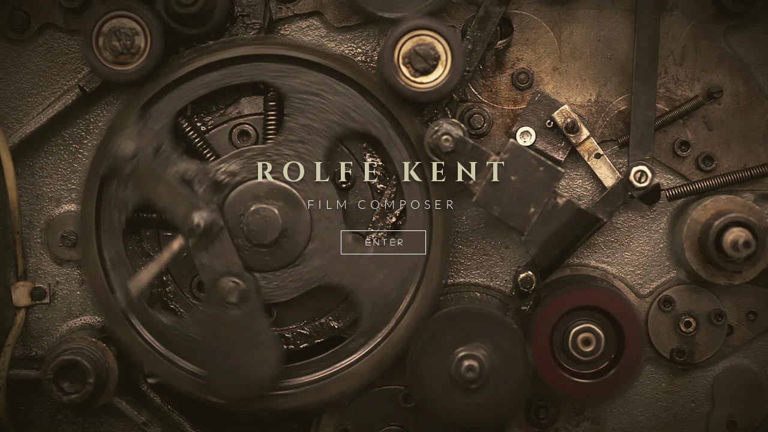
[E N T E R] (383, 242)
